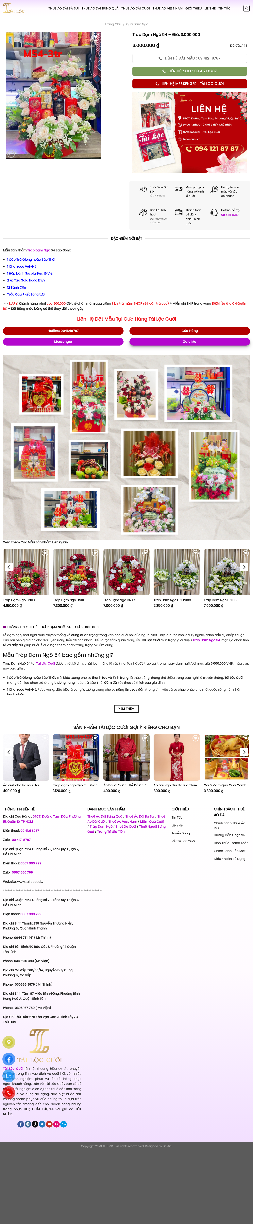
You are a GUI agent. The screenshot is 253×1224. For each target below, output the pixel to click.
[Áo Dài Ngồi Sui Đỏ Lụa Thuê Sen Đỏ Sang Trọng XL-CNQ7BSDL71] (177, 757)
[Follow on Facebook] (20, 1124)
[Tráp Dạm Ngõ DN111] (76, 572)
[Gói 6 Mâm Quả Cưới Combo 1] (227, 757)
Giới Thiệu (193, 8)
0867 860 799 (30, 863)
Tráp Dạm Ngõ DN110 (19, 600)
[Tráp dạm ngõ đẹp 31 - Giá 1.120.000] (76, 757)
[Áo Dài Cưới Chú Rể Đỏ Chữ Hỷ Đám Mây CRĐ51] (126, 757)
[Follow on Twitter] (42, 1124)
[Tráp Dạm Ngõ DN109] (126, 572)
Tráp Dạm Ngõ (38, 250)
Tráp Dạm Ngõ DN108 (220, 600)
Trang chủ (113, 24)
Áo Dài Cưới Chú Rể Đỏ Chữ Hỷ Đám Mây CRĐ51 (126, 785)
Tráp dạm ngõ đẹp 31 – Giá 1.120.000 (76, 785)
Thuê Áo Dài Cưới (135, 8)
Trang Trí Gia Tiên (111, 831)
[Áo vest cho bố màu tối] (26, 757)
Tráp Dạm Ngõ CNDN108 (172, 600)
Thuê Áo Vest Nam (168, 8)
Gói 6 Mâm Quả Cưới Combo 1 (227, 785)
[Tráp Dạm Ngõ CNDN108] (177, 572)
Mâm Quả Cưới (152, 821)
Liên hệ (210, 8)
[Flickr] (56, 1124)
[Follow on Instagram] (28, 1124)
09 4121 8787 (230, 214)
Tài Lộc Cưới (162, 319)
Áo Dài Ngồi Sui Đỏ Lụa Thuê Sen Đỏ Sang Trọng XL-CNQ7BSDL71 (177, 785)
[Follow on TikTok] (35, 1124)
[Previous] (9, 567)
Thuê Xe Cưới (126, 826)
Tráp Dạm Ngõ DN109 (119, 600)
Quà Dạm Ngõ (137, 24)
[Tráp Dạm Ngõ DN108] (227, 572)
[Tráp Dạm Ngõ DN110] (26, 572)
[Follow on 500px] (63, 1124)
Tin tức (224, 8)
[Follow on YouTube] (49, 1124)
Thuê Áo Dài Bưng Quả (100, 8)
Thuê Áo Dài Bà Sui (63, 8)
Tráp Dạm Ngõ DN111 (68, 600)
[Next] (244, 567)
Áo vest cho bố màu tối (21, 785)
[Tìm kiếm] (246, 8)
